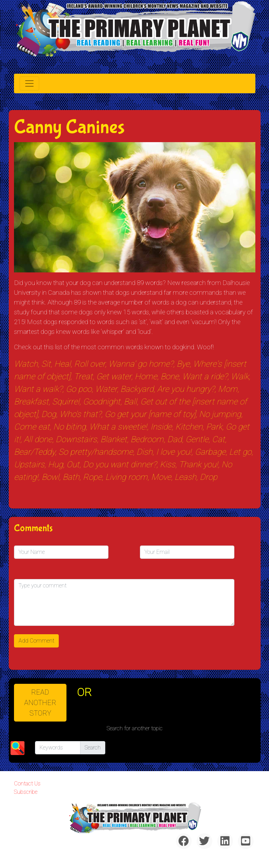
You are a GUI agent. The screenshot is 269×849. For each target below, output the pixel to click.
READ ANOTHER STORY (40, 702)
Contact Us (27, 783)
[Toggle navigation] (29, 83)
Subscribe (25, 792)
